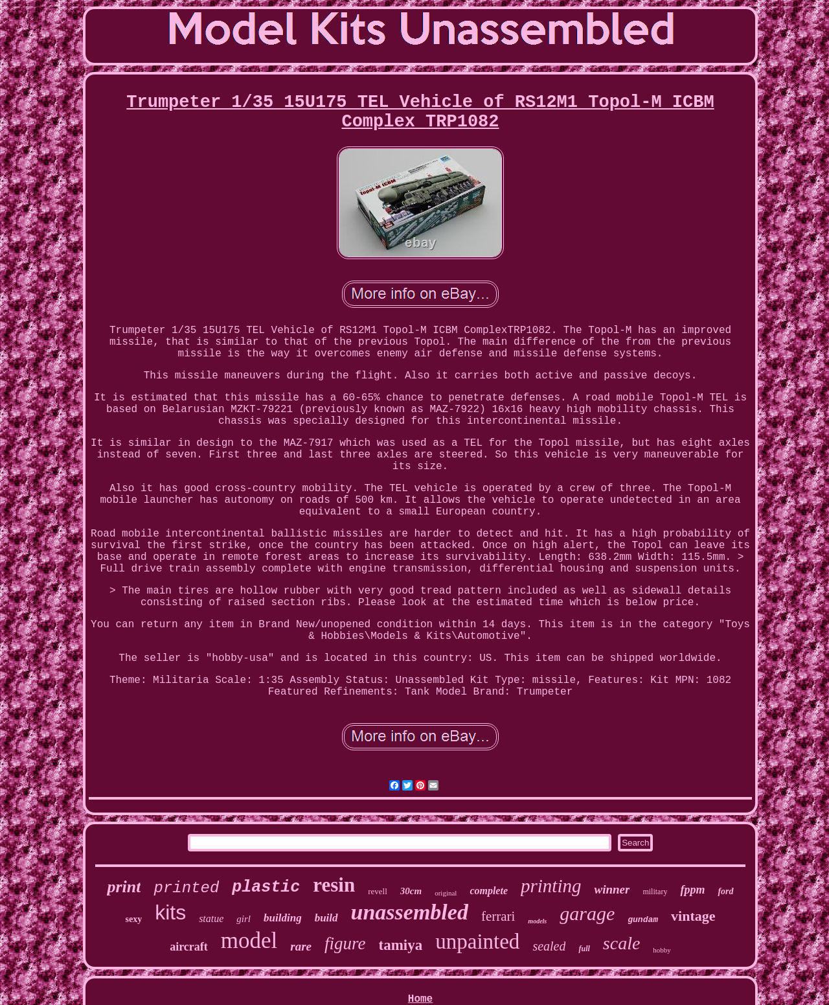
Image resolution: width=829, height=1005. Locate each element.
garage (587, 913)
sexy (133, 919)
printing (551, 885)
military (654, 891)
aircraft (189, 946)
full (583, 948)
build (326, 918)
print (124, 886)
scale (622, 943)
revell (377, 891)
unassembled (409, 912)
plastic (266, 887)
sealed (548, 946)
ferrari (498, 916)
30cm (411, 891)
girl (243, 919)
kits (170, 912)
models (537, 921)
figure (345, 943)
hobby (662, 950)
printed (186, 888)
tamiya (401, 945)
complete (489, 890)
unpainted (477, 941)
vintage (693, 916)
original (446, 893)
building (283, 918)
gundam (643, 920)
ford (725, 891)
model (249, 940)
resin (334, 884)
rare (301, 946)
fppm (692, 889)
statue (211, 918)
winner (612, 889)
